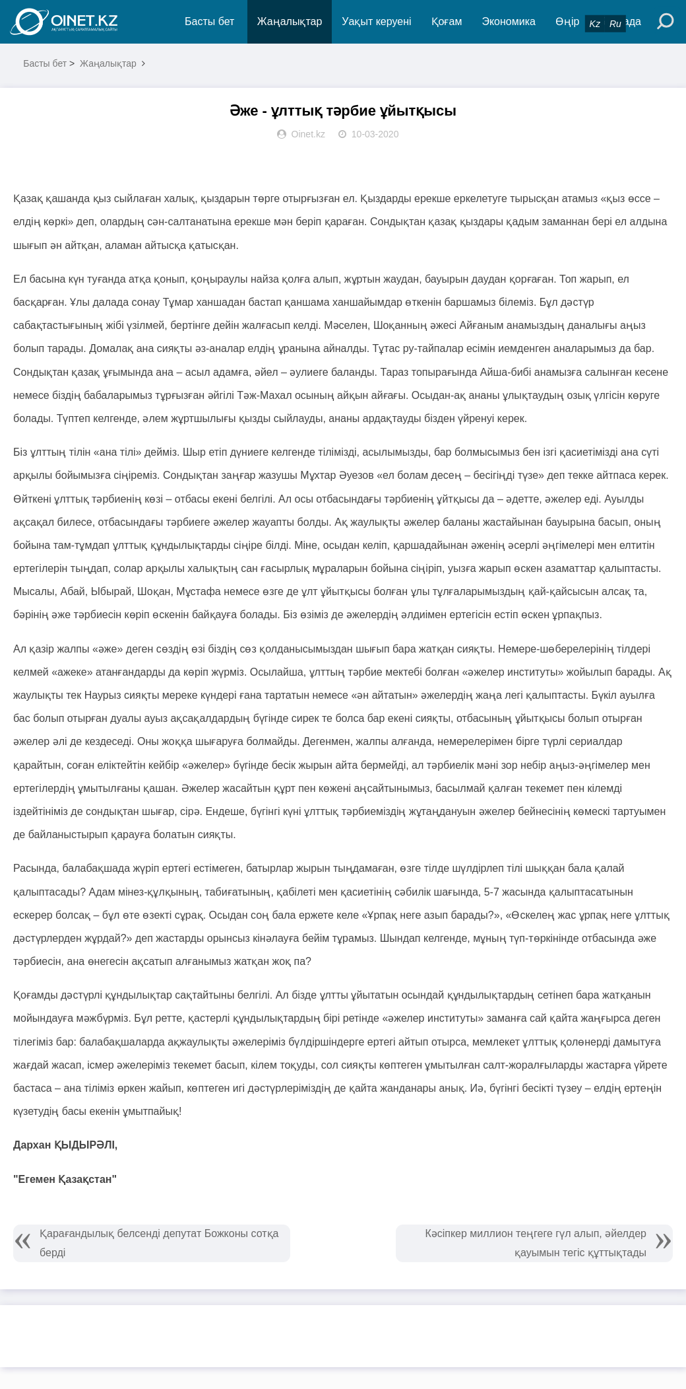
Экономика (509, 21)
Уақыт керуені (376, 21)
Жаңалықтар (290, 21)
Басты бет (209, 21)
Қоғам (446, 21)
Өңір (567, 21)
